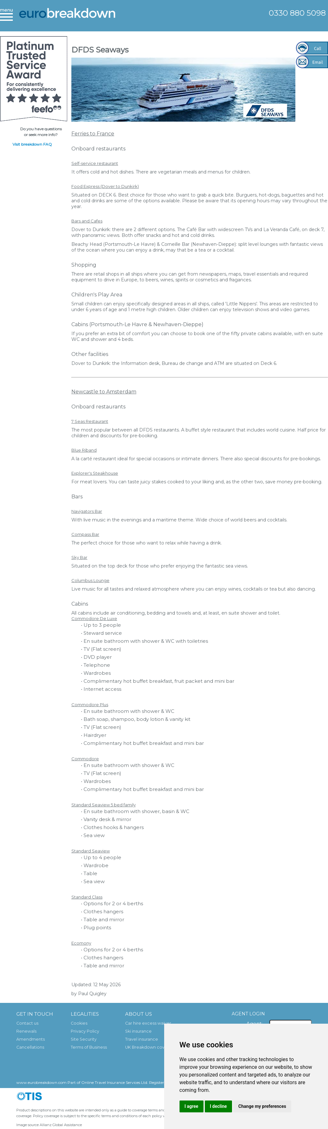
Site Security (84, 1039)
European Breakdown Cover (67, 17)
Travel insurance (141, 1039)
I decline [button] (218, 1106)
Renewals (26, 1031)
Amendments (30, 1039)
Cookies (79, 1023)
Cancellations (30, 1047)
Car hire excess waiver (148, 1023)
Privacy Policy (85, 1031)
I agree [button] (191, 1106)
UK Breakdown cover (147, 1047)
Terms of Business (89, 1047)
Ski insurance (138, 1031)
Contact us (27, 1023)
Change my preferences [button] (262, 1106)
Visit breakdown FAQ (32, 144)
